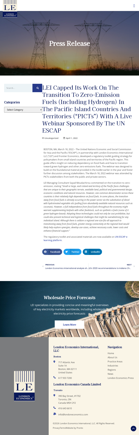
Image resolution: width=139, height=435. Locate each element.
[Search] (37, 88)
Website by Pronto (74, 427)
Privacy (56, 427)
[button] (52, 252)
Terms (63, 427)
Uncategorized (51, 138)
